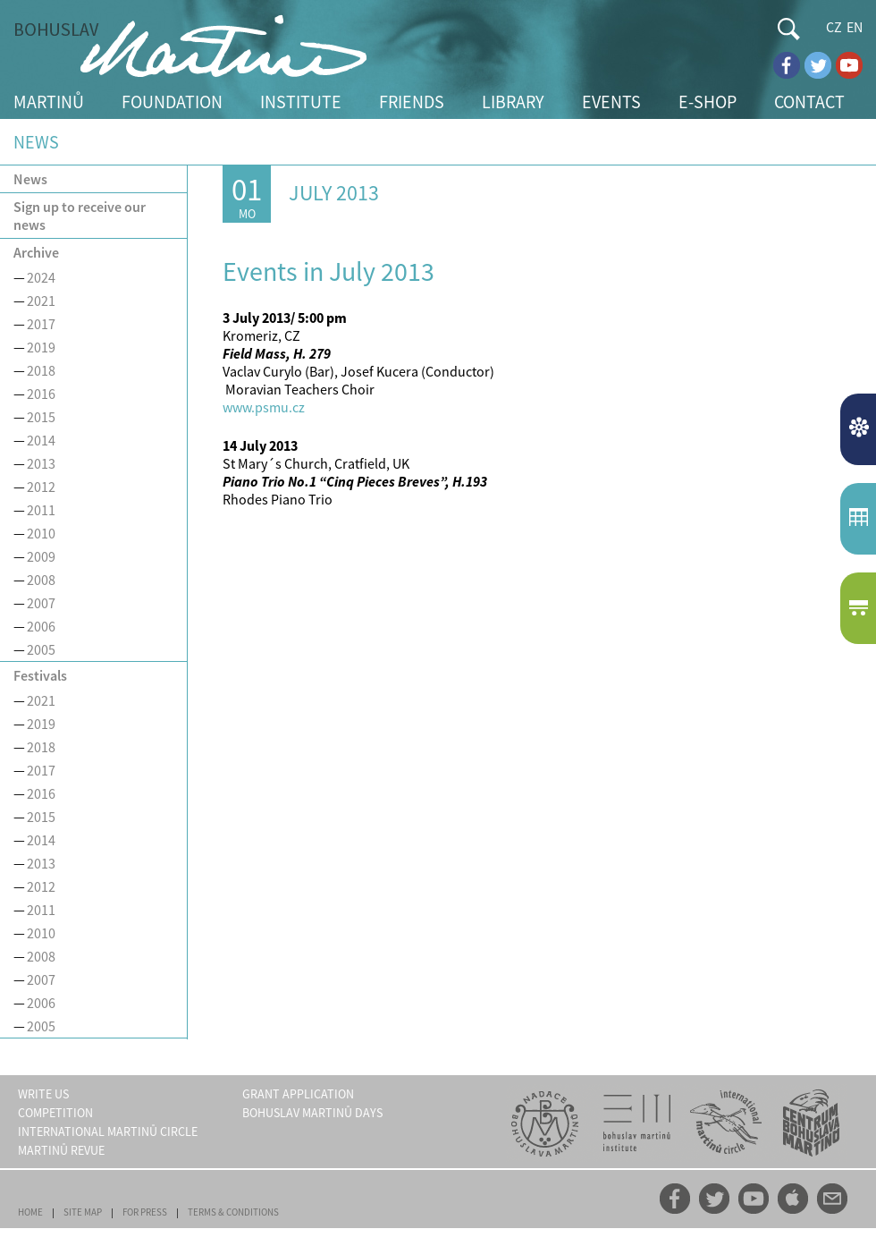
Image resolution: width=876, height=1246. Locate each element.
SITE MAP (82, 1212)
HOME (30, 1212)
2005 (41, 649)
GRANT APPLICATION (298, 1094)
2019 (41, 347)
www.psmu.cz (264, 407)
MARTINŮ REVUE (61, 1150)
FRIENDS (411, 101)
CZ (834, 27)
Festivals (40, 675)
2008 (41, 580)
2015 (41, 417)
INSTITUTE (300, 101)
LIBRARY (513, 101)
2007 (41, 603)
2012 (41, 487)
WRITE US (43, 1094)
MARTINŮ (48, 101)
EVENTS (611, 101)
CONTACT (809, 101)
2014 (41, 440)
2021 (41, 300)
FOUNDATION (172, 101)
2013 (41, 463)
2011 (41, 510)
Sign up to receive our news (79, 215)
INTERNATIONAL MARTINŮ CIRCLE (108, 1131)
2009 (41, 556)
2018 (41, 370)
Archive (36, 252)
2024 (41, 277)
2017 (41, 324)
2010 (41, 533)
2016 (41, 394)
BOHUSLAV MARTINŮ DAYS (312, 1113)
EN (855, 27)
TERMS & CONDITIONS (233, 1212)
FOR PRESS (144, 1212)
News (30, 179)
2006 (41, 626)
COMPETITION (55, 1113)
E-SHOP (707, 101)
